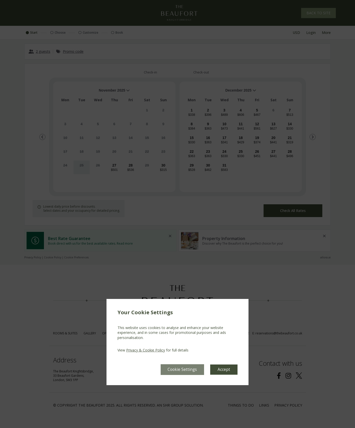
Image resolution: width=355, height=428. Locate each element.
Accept (224, 369)
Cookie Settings (182, 369)
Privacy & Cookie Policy (145, 350)
